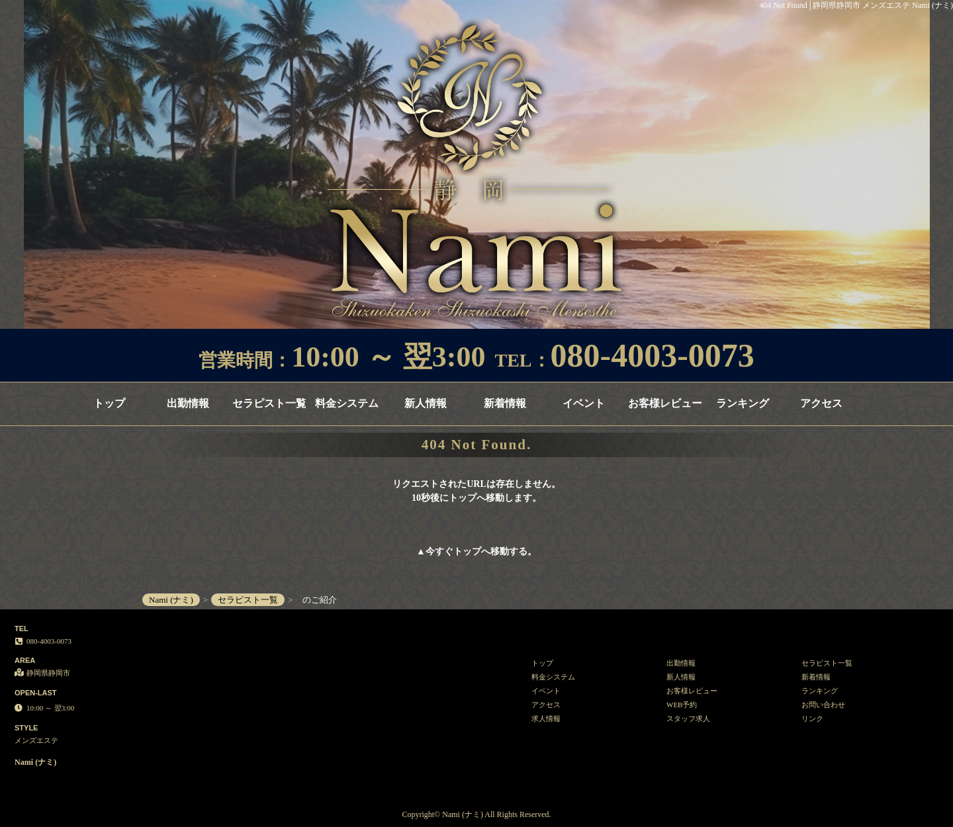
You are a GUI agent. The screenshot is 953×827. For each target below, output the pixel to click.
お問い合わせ (823, 705)
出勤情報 (188, 403)
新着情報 (505, 403)
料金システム (347, 403)
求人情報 (546, 718)
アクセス (821, 403)
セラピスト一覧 (269, 403)
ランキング (742, 403)
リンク (812, 718)
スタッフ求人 (688, 718)
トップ (109, 403)
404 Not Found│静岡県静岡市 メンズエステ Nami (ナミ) (856, 5)
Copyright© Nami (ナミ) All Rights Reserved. (476, 814)
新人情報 (425, 403)
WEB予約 (681, 705)
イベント (584, 403)
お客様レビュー (665, 403)
